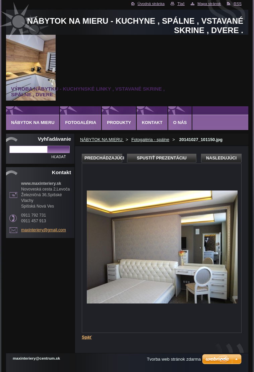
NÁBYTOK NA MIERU (102, 139)
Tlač (181, 4)
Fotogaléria (80, 122)
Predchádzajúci (103, 157)
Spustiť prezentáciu (162, 157)
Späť (87, 337)
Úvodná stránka (151, 4)
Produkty (119, 122)
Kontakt (152, 122)
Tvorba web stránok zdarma (174, 359)
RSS (238, 4)
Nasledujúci (221, 157)
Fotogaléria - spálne (150, 139)
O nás (180, 122)
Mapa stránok (209, 4)
